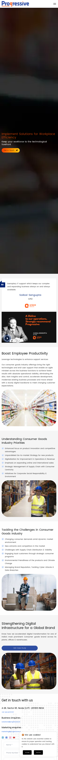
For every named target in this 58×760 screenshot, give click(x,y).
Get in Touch (11, 150)
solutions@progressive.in (11, 722)
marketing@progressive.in (11, 731)
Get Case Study (19, 648)
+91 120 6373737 (8, 712)
